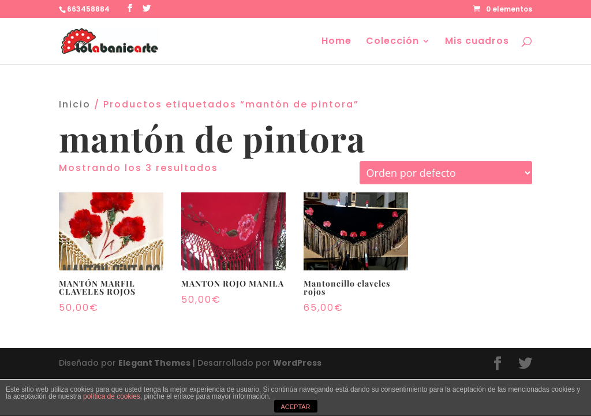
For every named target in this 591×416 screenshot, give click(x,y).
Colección (392, 42)
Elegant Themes (154, 363)
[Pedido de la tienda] (446, 172)
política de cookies (111, 396)
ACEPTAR (295, 406)
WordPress (297, 363)
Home (336, 42)
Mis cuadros (477, 42)
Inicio (75, 104)
